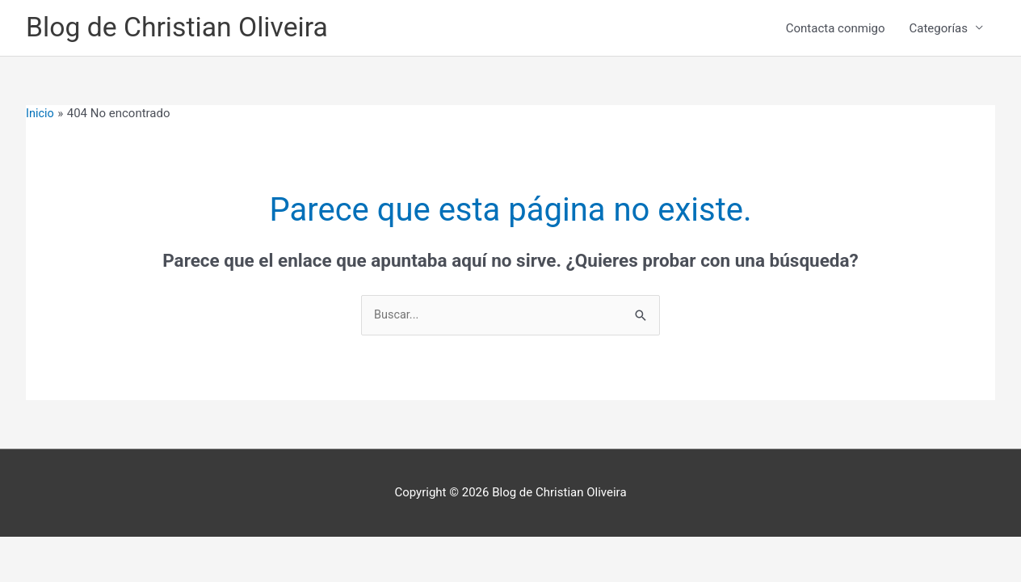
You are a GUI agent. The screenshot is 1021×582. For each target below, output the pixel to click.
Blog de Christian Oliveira (182, 28)
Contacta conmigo (835, 29)
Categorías (939, 29)
